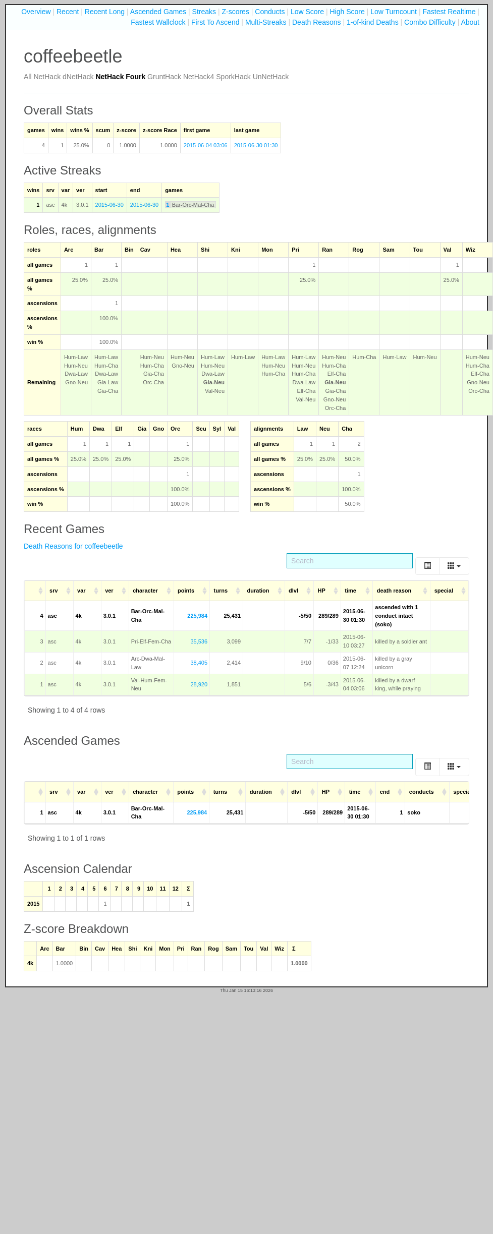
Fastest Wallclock (158, 22)
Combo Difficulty (430, 22)
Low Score (307, 12)
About (470, 22)
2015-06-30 (109, 205)
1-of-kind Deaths (373, 22)
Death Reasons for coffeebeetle (73, 546)
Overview (35, 12)
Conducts (270, 12)
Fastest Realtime (448, 12)
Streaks (204, 12)
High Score (347, 12)
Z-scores (235, 12)
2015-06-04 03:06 (206, 145)
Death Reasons (316, 22)
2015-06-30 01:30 (256, 145)
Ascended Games (158, 12)
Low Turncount (393, 12)
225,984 (197, 616)
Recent (68, 12)
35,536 (198, 641)
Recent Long (105, 12)
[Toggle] (427, 566)
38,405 (198, 663)
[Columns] (454, 566)
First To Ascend (215, 22)
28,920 (198, 684)
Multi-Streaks (266, 22)
